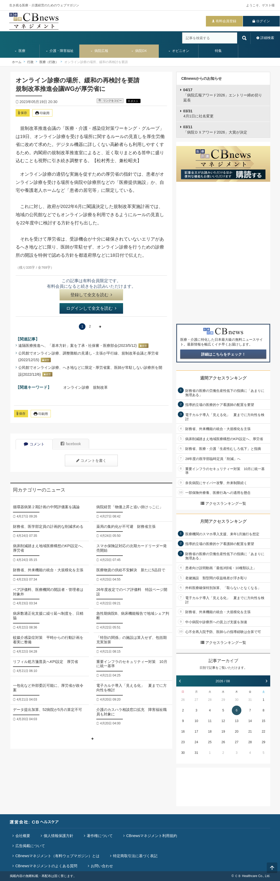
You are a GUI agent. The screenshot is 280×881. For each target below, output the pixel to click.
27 (196, 700)
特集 (218, 51)
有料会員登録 (226, 21)
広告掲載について (30, 846)
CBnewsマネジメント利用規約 (151, 836)
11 (209, 721)
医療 (19, 51)
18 (209, 731)
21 (250, 731)
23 (183, 742)
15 (263, 721)
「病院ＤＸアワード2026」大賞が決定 (215, 129)
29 (223, 700)
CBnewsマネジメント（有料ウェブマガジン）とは (57, 856)
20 (236, 731)
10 (196, 721)
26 (183, 700)
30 (236, 700)
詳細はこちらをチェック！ (223, 354)
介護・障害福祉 (60, 51)
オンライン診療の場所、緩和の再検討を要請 (96, 62)
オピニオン (178, 51)
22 (263, 731)
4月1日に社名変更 (198, 113)
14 (250, 721)
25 (209, 742)
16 (183, 731)
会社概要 (22, 836)
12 (223, 721)
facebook (71, 444)
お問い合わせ (102, 866)
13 (236, 721)
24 (196, 742)
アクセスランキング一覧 (223, 503)
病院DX (139, 51)
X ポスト (133, 101)
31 (250, 700)
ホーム (16, 62)
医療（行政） (48, 62)
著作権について (100, 836)
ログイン (263, 21)
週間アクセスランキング (223, 378)
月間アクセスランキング (223, 521)
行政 (30, 62)
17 (196, 731)
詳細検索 (267, 38)
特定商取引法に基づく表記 (135, 856)
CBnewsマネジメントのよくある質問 (46, 866)
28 (209, 700)
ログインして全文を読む (91, 308)
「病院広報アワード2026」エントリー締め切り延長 (222, 95)
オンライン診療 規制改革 (85, 387)
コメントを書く (91, 460)
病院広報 (99, 51)
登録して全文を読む (91, 295)
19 (223, 731)
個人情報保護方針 (58, 836)
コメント (34, 444)
